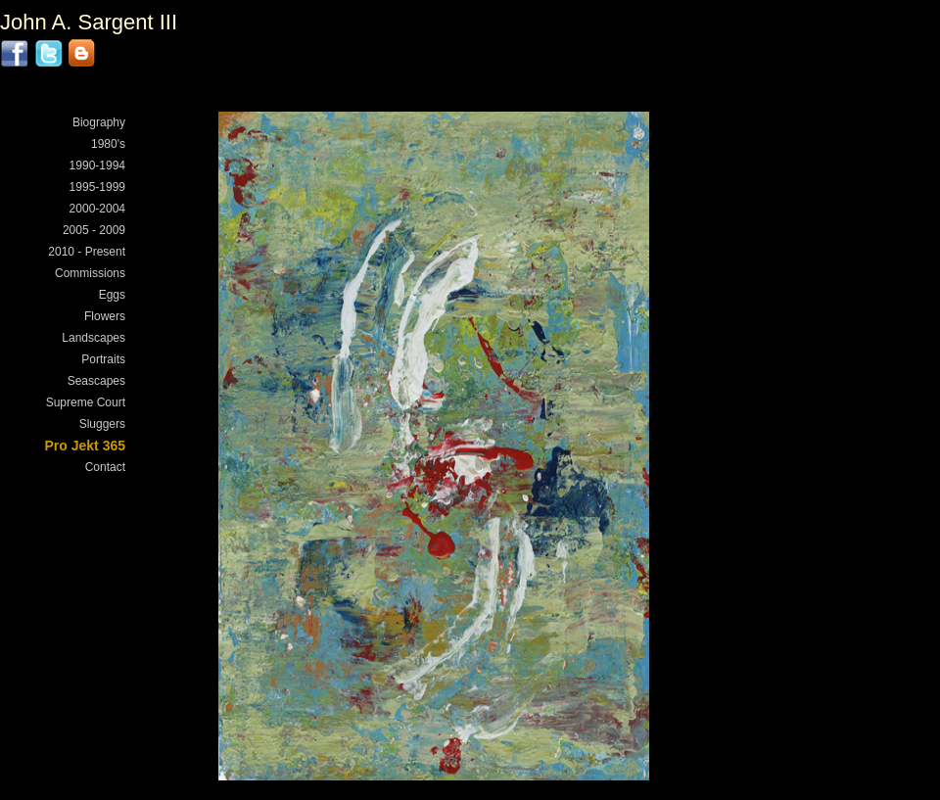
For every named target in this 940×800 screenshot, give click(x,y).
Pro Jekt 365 (85, 445)
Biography (98, 122)
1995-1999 (97, 187)
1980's (108, 144)
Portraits (103, 359)
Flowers (104, 316)
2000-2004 (97, 208)
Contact (105, 467)
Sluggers (102, 424)
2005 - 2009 (94, 230)
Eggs (112, 295)
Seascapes (96, 381)
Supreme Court (85, 402)
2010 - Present (86, 252)
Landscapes (93, 338)
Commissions (90, 273)
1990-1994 (97, 165)
